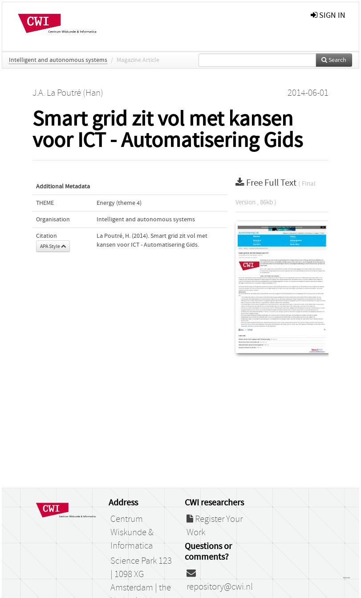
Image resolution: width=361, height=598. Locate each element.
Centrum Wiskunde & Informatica (132, 532)
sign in (328, 15)
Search (333, 60)
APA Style (53, 246)
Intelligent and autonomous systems (58, 60)
